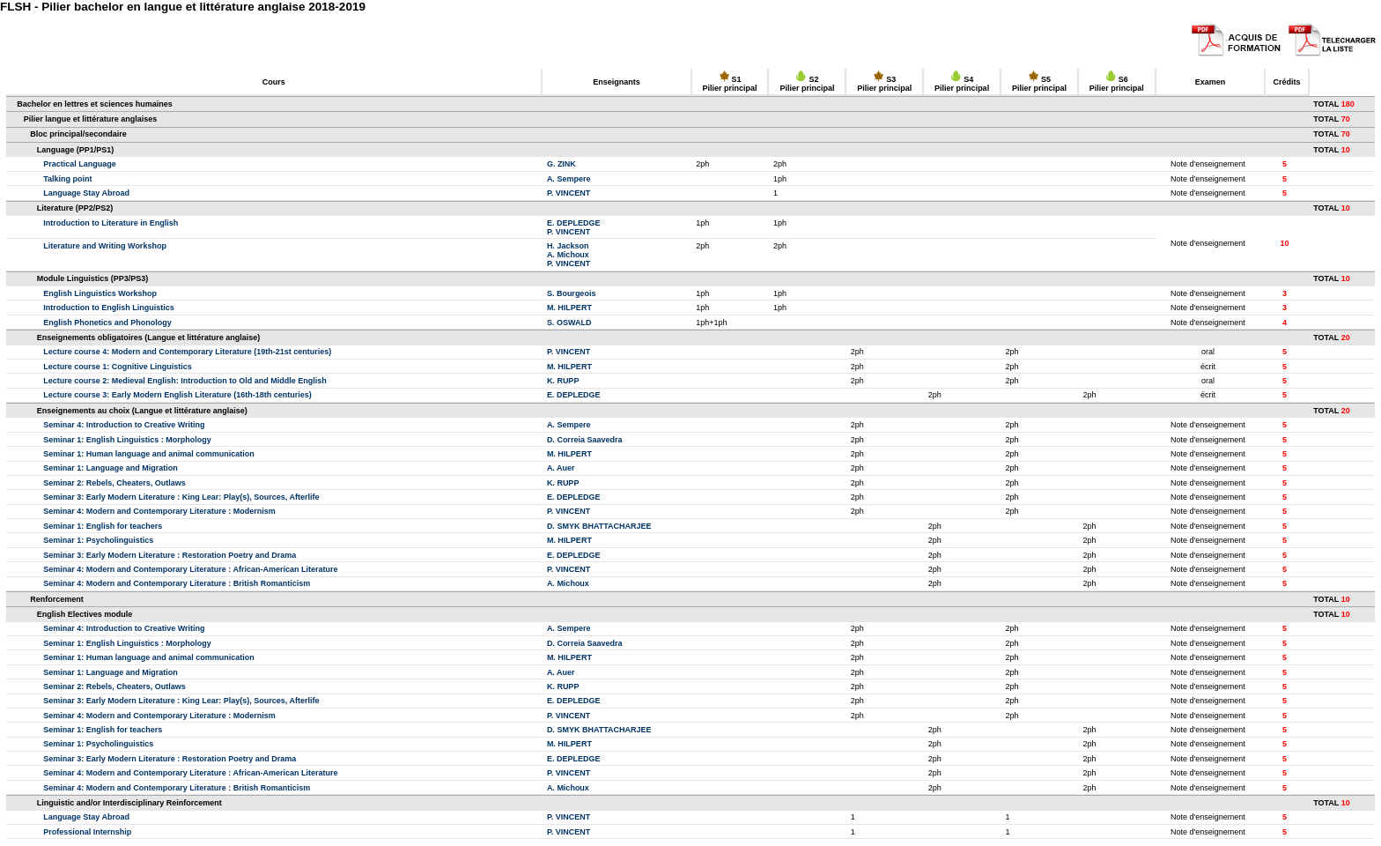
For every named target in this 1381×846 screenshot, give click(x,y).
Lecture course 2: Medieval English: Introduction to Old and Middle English (185, 380)
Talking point (67, 178)
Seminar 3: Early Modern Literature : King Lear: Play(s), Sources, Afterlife (181, 497)
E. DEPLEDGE (574, 223)
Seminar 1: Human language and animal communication (149, 453)
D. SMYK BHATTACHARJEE (599, 526)
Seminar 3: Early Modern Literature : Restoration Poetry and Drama (169, 555)
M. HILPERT (569, 307)
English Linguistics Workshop (100, 293)
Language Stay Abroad (86, 193)
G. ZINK (561, 164)
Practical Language (79, 164)
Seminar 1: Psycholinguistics (98, 540)
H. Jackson (568, 245)
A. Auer (561, 468)
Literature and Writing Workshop (104, 245)
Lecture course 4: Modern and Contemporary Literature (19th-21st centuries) (187, 351)
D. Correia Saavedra (585, 439)
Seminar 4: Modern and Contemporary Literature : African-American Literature (190, 569)
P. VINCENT (568, 193)
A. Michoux (568, 254)
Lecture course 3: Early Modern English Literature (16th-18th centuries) (177, 394)
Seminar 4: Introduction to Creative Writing (123, 424)
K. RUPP (563, 380)
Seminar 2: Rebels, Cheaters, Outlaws (114, 483)
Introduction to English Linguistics (108, 307)
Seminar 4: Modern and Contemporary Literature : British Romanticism (176, 583)
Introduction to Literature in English (110, 223)
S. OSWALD (569, 322)
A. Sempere (569, 178)
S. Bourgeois (571, 293)
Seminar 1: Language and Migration (110, 468)
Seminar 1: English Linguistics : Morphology (127, 439)
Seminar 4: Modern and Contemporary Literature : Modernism (159, 511)
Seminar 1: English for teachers (102, 526)
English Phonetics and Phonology (107, 322)
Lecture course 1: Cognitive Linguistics (117, 366)
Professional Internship (87, 831)
